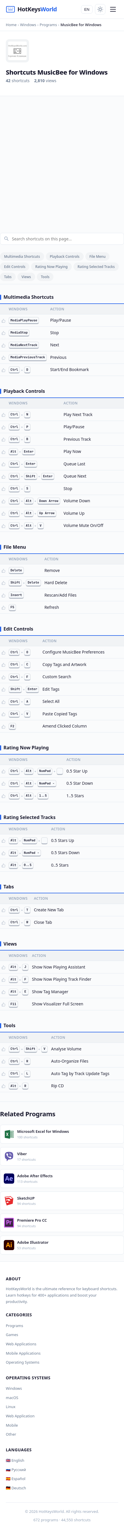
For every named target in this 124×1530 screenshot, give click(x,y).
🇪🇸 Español (15, 1478)
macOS (12, 1397)
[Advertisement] (62, 161)
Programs (14, 1325)
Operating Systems (22, 1362)
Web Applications (21, 1344)
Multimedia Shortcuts (22, 256)
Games (12, 1334)
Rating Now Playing (51, 266)
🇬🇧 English (15, 1460)
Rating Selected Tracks (96, 266)
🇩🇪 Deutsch (16, 1488)
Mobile (12, 1425)
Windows (14, 1388)
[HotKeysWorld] (31, 9)
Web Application (20, 1416)
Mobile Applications (23, 1353)
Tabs (8, 276)
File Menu (97, 256)
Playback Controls (65, 256)
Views (26, 276)
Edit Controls (14, 266)
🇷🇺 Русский (16, 1469)
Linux (10, 1406)
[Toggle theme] (100, 9)
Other (11, 1434)
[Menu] (113, 9)
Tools (45, 276)
